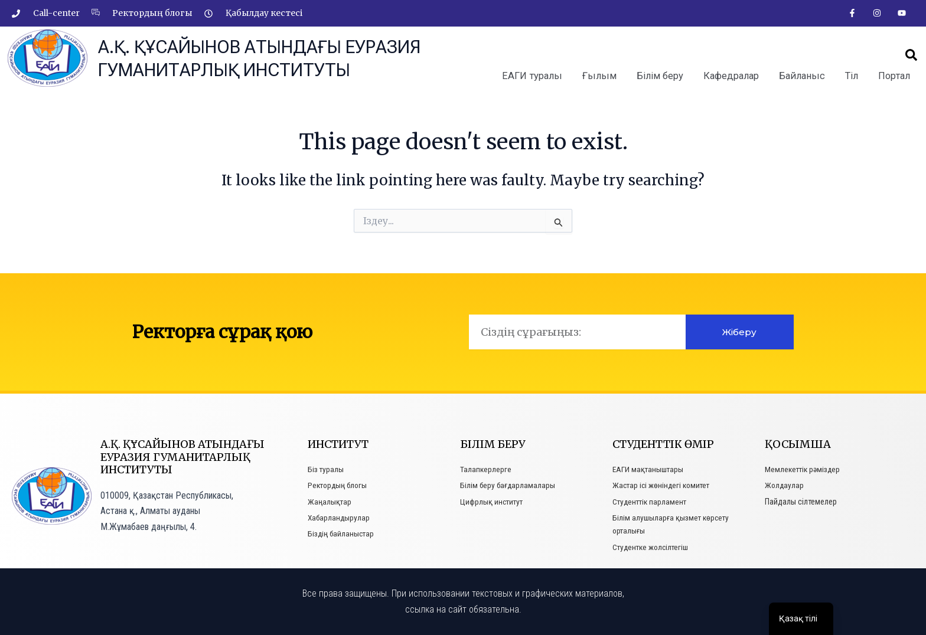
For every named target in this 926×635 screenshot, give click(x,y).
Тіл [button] (852, 75)
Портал (894, 75)
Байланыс (803, 75)
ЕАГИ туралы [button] (537, 75)
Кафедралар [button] (733, 75)
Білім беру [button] (663, 75)
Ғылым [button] (602, 75)
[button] (911, 55)
